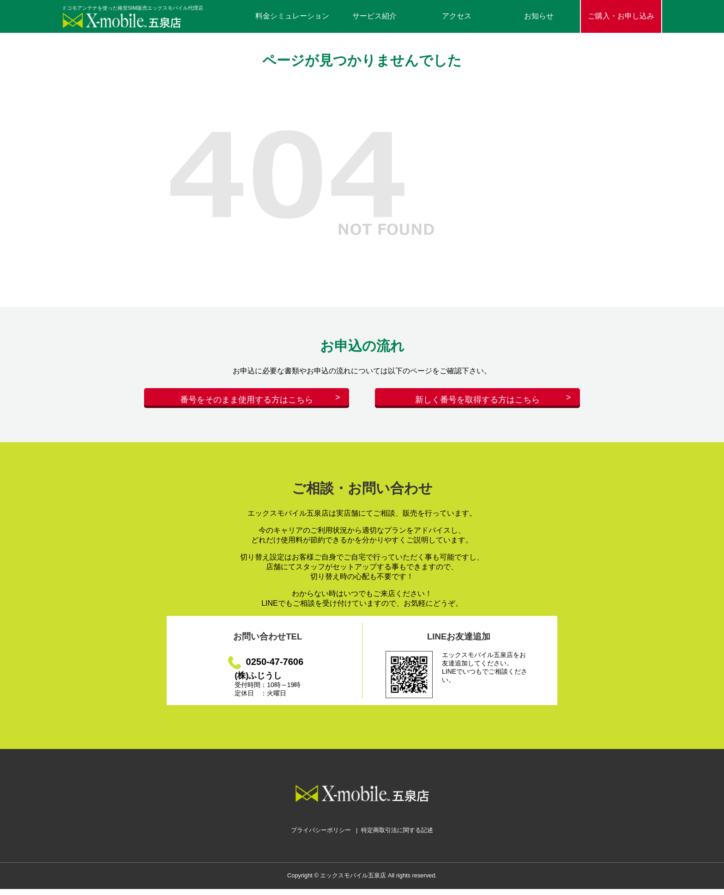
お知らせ (539, 16)
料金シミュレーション (292, 16)
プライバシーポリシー (321, 836)
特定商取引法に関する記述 (397, 836)
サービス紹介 (374, 16)
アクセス (456, 16)
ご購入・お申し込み (621, 16)
